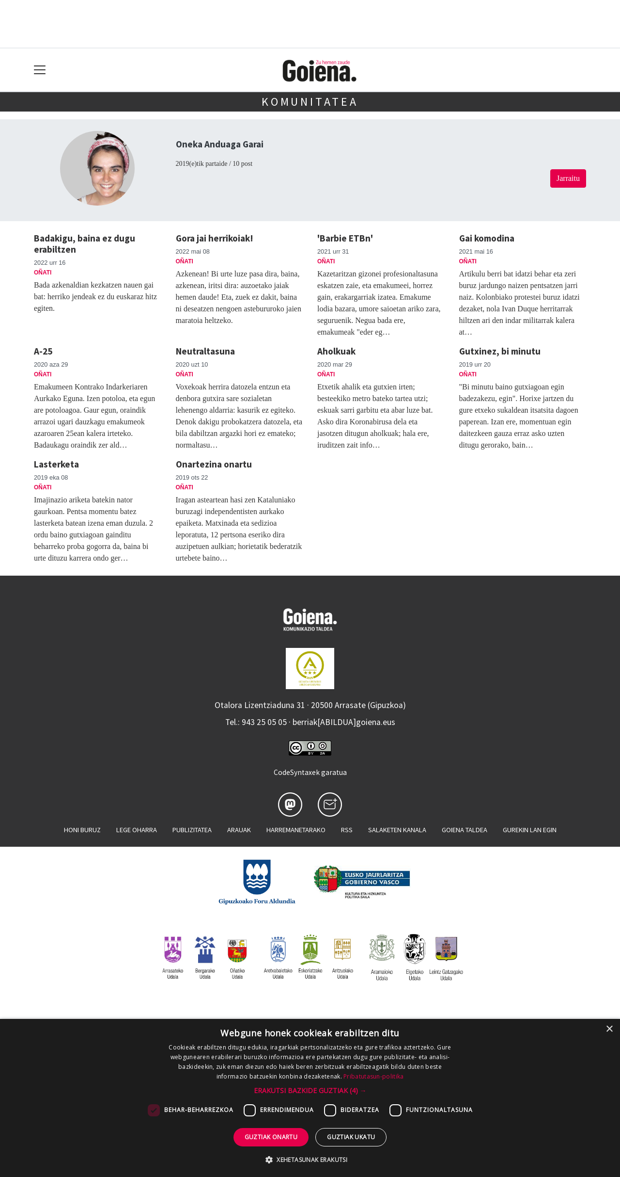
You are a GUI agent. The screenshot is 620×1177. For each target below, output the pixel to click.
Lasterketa (56, 464)
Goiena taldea (464, 829)
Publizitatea (192, 829)
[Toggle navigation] (40, 70)
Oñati (42, 272)
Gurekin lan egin (530, 829)
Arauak (239, 829)
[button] (310, 1090)
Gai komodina (486, 238)
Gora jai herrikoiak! (214, 238)
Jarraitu (568, 178)
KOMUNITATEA (310, 101)
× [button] (609, 1029)
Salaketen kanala (397, 829)
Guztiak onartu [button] (271, 1137)
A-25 (43, 351)
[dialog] (310, 1098)
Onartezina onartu (214, 464)
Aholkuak (336, 351)
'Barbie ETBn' (345, 238)
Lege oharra (136, 829)
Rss (347, 829)
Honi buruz (82, 829)
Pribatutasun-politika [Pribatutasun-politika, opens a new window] (373, 1076)
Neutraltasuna (205, 351)
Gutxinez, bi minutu (500, 351)
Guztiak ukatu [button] (351, 1137)
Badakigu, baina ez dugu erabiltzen (84, 243)
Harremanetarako (296, 829)
